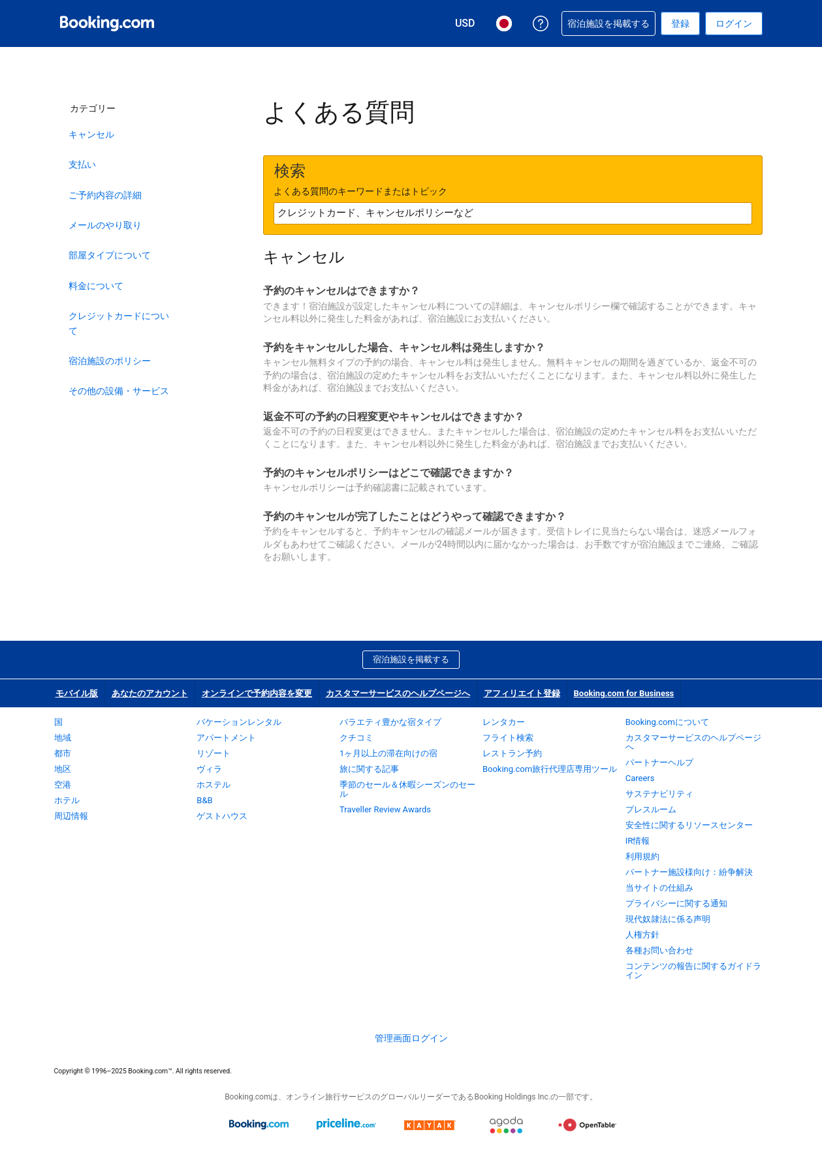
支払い (82, 164)
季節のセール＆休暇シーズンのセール (407, 789)
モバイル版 (76, 693)
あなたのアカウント (150, 693)
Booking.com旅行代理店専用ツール (549, 769)
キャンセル (91, 134)
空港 (62, 785)
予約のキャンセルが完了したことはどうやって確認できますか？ (414, 516)
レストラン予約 (512, 753)
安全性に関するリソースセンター (689, 825)
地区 (62, 769)
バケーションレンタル (239, 722)
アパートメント (226, 738)
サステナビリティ (659, 794)
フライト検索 (507, 738)
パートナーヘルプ (659, 762)
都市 (62, 753)
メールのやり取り (105, 225)
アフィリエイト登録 (522, 693)
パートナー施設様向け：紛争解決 (689, 872)
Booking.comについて (667, 722)
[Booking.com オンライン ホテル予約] (107, 23)
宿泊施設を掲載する (411, 659)
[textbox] (513, 213)
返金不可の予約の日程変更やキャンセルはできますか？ (393, 416)
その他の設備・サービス (119, 391)
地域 (62, 738)
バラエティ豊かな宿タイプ (390, 722)
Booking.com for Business (624, 693)
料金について (96, 286)
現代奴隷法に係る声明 (667, 919)
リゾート (213, 753)
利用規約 (642, 856)
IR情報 (637, 841)
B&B (204, 800)
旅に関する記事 (369, 769)
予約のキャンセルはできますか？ (341, 290)
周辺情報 (71, 816)
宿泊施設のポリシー (110, 361)
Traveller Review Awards (385, 809)
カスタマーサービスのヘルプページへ (398, 693)
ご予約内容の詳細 (105, 195)
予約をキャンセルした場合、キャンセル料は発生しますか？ (404, 347)
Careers (640, 778)
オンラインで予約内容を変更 (257, 693)
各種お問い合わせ (659, 950)
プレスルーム (650, 809)
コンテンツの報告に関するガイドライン (693, 970)
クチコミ (356, 738)
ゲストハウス (222, 816)
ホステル (213, 785)
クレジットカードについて (119, 323)
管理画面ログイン (411, 1038)
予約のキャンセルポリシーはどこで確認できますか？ (388, 473)
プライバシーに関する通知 (676, 903)
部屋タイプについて (110, 255)
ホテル (67, 800)
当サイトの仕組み (659, 888)
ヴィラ (209, 769)
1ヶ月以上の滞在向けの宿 (388, 753)
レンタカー (503, 722)
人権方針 (642, 935)
